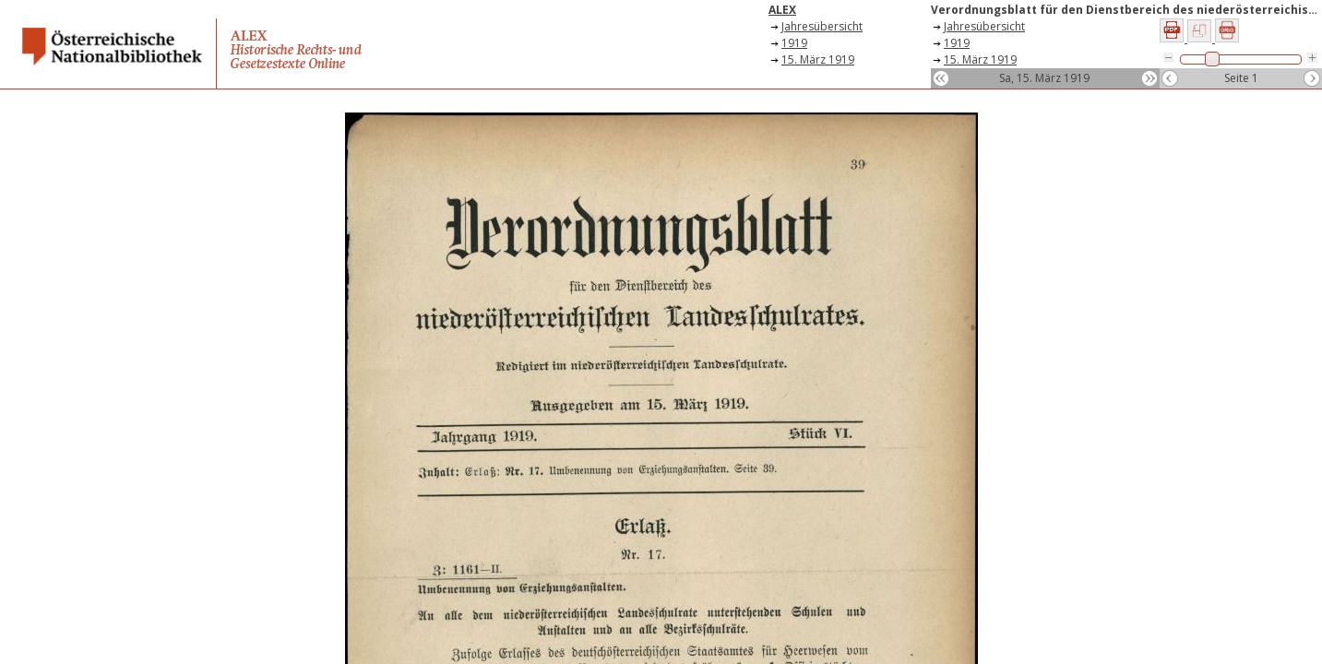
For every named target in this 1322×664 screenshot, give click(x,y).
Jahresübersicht (822, 26)
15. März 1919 (817, 59)
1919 (794, 43)
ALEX (782, 10)
